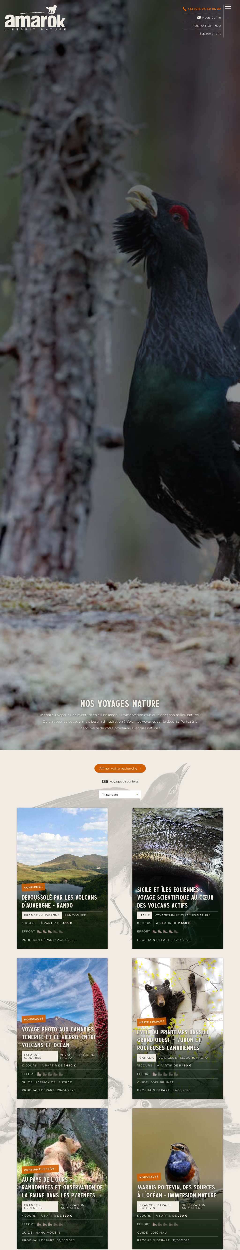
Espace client (210, 33)
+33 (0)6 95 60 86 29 (202, 9)
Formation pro (206, 25)
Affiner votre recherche (118, 768)
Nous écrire (209, 17)
